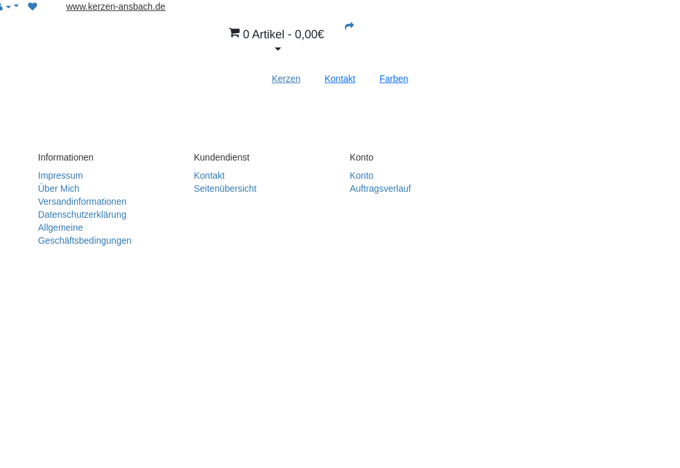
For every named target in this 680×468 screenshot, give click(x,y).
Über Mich (59, 188)
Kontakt (340, 78)
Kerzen (285, 78)
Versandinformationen (82, 201)
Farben (393, 78)
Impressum (60, 175)
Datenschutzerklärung (82, 214)
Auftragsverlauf (380, 188)
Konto (362, 175)
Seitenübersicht (225, 188)
